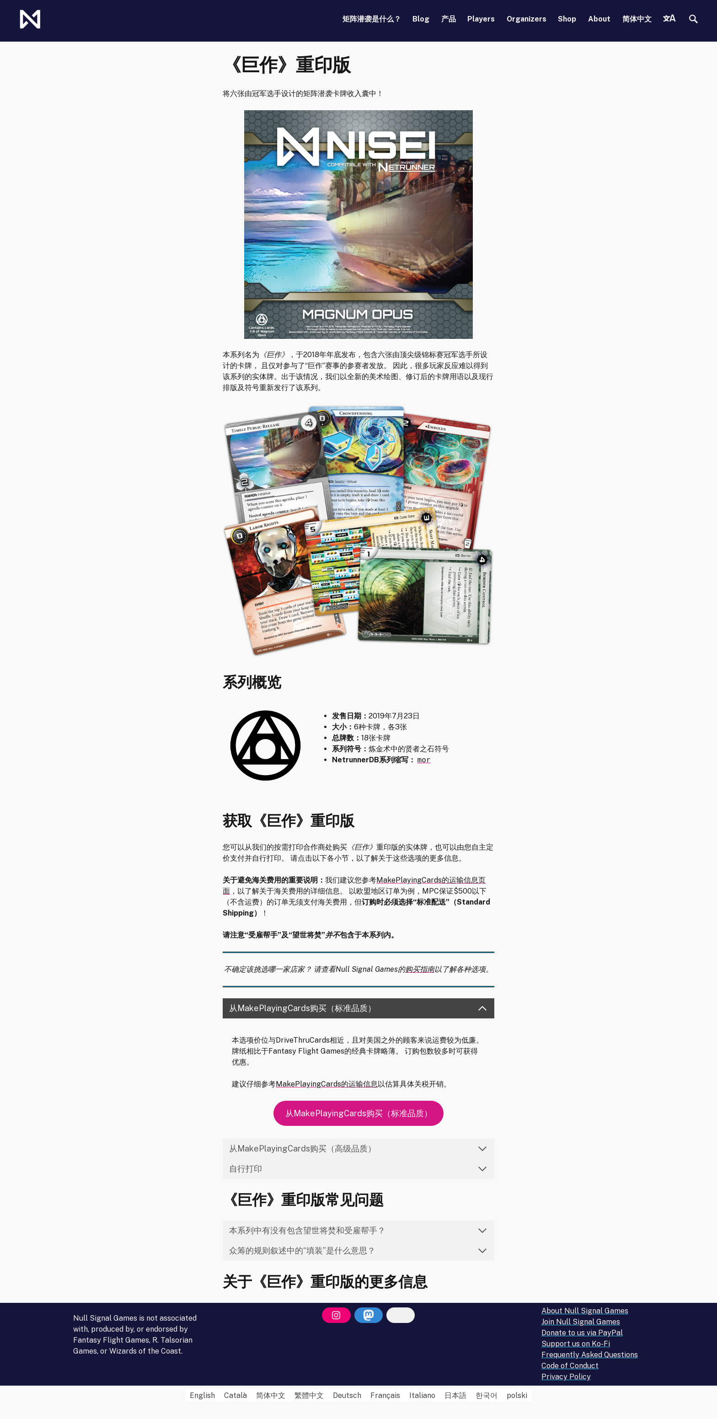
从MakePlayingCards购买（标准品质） (358, 1113)
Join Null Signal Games (580, 1321)
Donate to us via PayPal (582, 1332)
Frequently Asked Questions (589, 1354)
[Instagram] (336, 1315)
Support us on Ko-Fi (575, 1343)
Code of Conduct (570, 1365)
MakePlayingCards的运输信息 (327, 1084)
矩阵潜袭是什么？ (371, 19)
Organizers (526, 19)
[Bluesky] (400, 1315)
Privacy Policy (566, 1376)
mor (424, 759)
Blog (420, 19)
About (599, 19)
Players (481, 19)
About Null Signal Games (584, 1311)
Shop (567, 19)
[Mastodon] (368, 1315)
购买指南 (419, 969)
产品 (448, 19)
